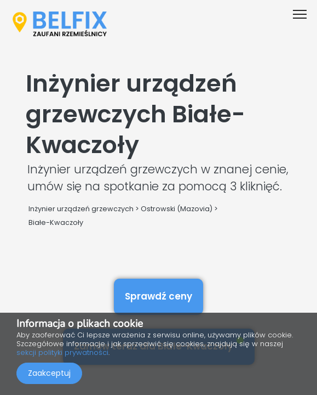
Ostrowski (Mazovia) (176, 208)
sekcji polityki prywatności (62, 352)
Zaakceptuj (49, 373)
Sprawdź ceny (158, 296)
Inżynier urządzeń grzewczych (81, 208)
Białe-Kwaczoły (55, 222)
